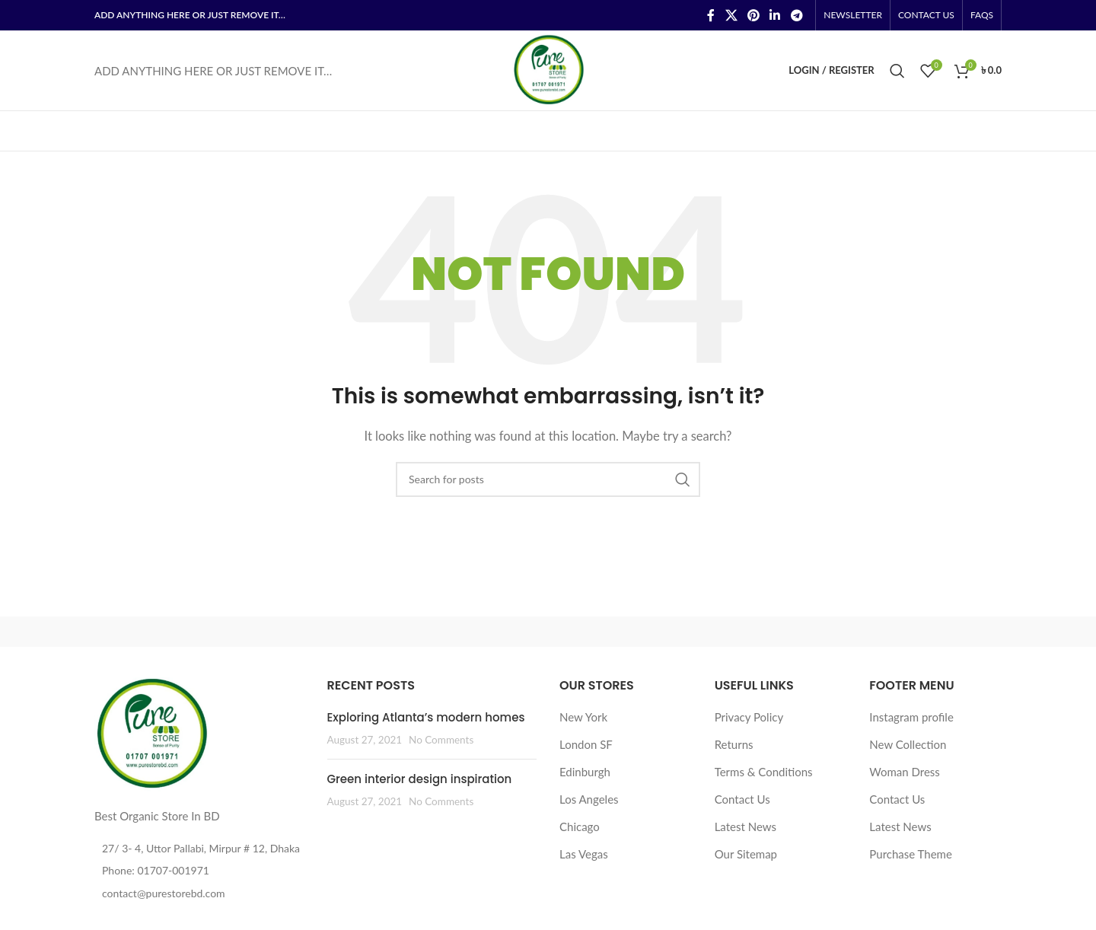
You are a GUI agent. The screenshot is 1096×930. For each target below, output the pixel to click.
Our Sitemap (746, 854)
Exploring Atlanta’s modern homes (426, 717)
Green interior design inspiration (419, 779)
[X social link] (731, 15)
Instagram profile (911, 717)
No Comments (441, 740)
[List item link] (199, 870)
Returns (734, 744)
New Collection (907, 744)
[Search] (897, 71)
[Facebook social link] (711, 15)
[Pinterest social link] (753, 15)
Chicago (579, 826)
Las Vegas (583, 854)
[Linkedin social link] (775, 15)
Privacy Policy (749, 717)
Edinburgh (584, 772)
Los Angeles (589, 799)
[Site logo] (548, 68)
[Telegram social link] (796, 15)
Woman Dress (904, 772)
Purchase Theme (910, 854)
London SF (586, 744)
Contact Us (742, 799)
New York (583, 717)
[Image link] (151, 733)
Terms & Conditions (764, 772)
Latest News (745, 826)
